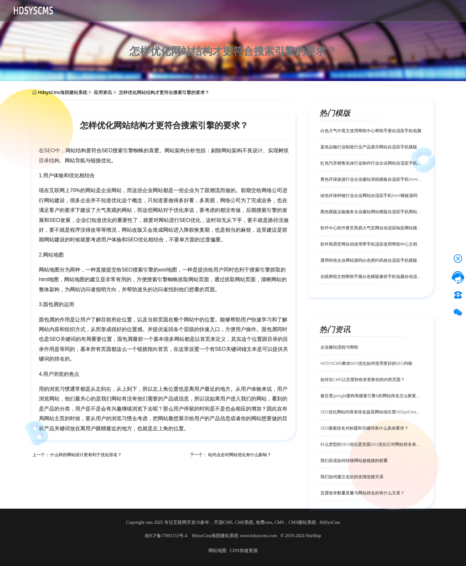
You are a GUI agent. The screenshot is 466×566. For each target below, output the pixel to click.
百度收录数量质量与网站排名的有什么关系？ (362, 493)
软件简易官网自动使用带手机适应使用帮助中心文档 (368, 244)
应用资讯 (148, 10)
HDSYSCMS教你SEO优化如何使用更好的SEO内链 (366, 363)
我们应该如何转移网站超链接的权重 (354, 460)
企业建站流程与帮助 (339, 347)
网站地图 (217, 550)
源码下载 (95, 10)
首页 (75, 10)
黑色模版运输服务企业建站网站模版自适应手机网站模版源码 (370, 211)
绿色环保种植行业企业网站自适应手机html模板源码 (368, 195)
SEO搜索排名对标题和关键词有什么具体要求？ (364, 428)
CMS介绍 (122, 10)
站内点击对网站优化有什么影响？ (239, 454)
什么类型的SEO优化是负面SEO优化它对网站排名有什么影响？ (370, 444)
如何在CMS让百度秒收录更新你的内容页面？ (362, 379)
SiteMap (313, 535)
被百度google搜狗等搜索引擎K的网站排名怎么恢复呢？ (370, 396)
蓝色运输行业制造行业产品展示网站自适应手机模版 (368, 147)
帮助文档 (174, 10)
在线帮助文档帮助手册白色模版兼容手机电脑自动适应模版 (370, 276)
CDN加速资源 (244, 550)
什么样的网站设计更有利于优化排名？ (86, 454)
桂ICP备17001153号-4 (166, 535)
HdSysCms (330, 522)
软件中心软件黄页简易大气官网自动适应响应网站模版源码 (370, 228)
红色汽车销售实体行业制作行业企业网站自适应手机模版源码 (370, 163)
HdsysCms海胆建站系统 (62, 92)
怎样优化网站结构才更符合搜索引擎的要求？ (164, 92)
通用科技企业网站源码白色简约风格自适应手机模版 (368, 260)
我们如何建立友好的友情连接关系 (351, 476)
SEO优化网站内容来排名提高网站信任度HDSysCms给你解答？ (370, 412)
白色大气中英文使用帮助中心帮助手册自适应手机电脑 (370, 130)
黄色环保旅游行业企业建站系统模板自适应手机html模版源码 (370, 179)
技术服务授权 (205, 10)
